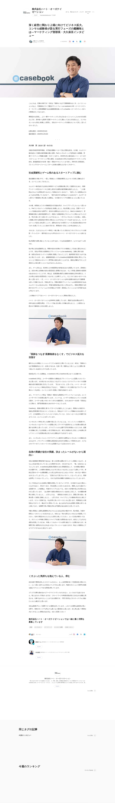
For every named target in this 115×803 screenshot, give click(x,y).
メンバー (81, 12)
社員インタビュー (69, 627)
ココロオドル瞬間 (59, 627)
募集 (93, 12)
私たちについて (74, 12)
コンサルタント (38, 627)
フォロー (36, 15)
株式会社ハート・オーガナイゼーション (47, 10)
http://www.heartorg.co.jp (45, 15)
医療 (31, 627)
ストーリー (88, 12)
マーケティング (48, 627)
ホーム (67, 12)
